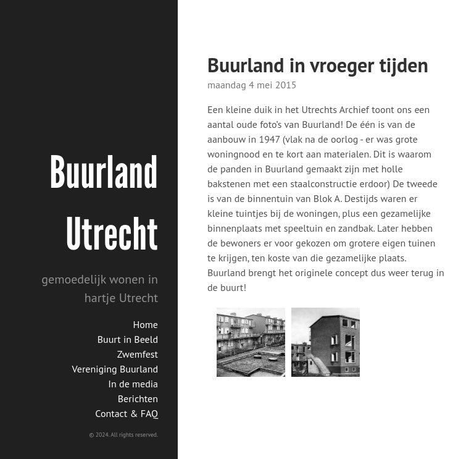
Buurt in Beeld (128, 339)
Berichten (138, 398)
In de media (133, 383)
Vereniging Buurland (115, 369)
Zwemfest (137, 354)
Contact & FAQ (126, 413)
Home (145, 324)
